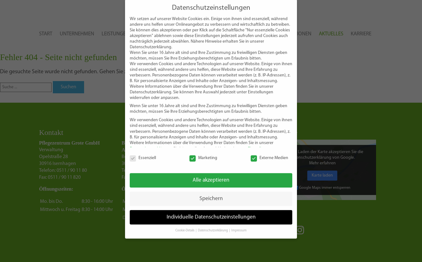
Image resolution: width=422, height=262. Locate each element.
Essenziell (143, 152)
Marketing (203, 152)
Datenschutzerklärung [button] (213, 224)
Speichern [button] (211, 192)
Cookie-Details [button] (185, 224)
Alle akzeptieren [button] (211, 174)
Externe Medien (269, 152)
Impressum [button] (239, 224)
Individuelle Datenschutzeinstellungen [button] (211, 210)
